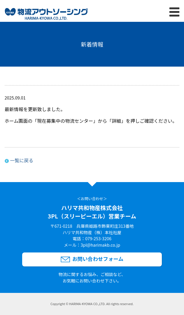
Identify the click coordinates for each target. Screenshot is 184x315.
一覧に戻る (21, 160)
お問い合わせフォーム (97, 258)
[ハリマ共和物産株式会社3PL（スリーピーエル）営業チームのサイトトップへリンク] (46, 15)
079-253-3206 (98, 238)
